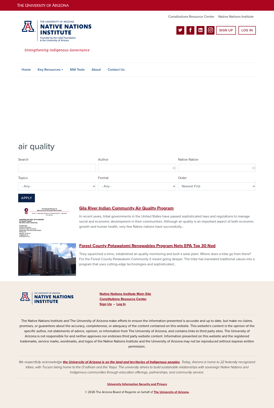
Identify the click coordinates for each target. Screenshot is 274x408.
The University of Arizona (171, 392)
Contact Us (116, 70)
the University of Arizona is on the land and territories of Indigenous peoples (121, 362)
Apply (26, 198)
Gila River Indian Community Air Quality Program (126, 208)
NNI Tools (77, 70)
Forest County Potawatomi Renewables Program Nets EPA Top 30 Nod (147, 245)
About (96, 70)
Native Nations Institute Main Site (125, 294)
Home (26, 70)
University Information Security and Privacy (137, 384)
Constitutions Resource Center (191, 17)
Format (103, 178)
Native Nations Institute (236, 17)
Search (23, 159)
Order (182, 178)
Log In (247, 30)
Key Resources (49, 70)
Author (103, 159)
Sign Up (226, 30)
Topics (23, 178)
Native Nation (188, 159)
